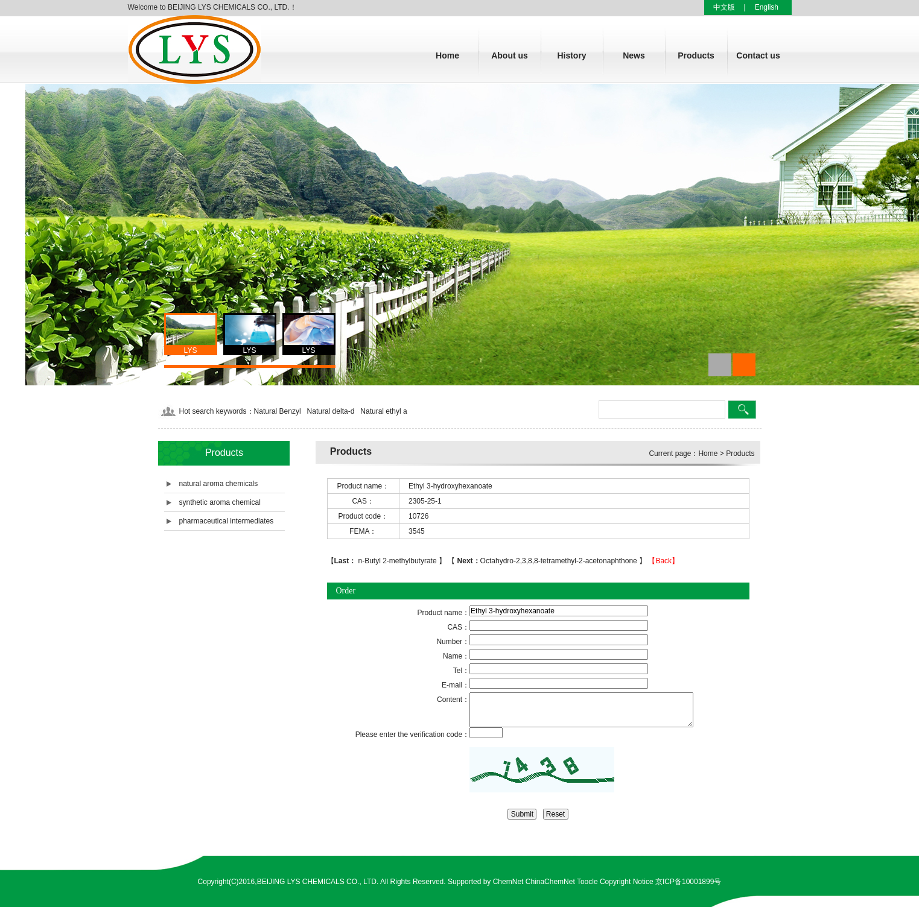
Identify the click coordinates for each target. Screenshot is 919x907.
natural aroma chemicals (218, 483)
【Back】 (663, 561)
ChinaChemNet (550, 881)
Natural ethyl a (383, 411)
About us (509, 55)
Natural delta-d (331, 411)
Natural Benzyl (277, 411)
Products (696, 55)
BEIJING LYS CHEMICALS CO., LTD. (318, 881)
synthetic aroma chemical (220, 502)
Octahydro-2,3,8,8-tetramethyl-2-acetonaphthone (547, 561)
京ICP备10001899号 (688, 881)
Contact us (758, 55)
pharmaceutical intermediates (226, 521)
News (634, 55)
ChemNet (508, 881)
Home (447, 55)
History (571, 55)
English (766, 7)
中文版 (724, 7)
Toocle (587, 881)
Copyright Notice (626, 881)
